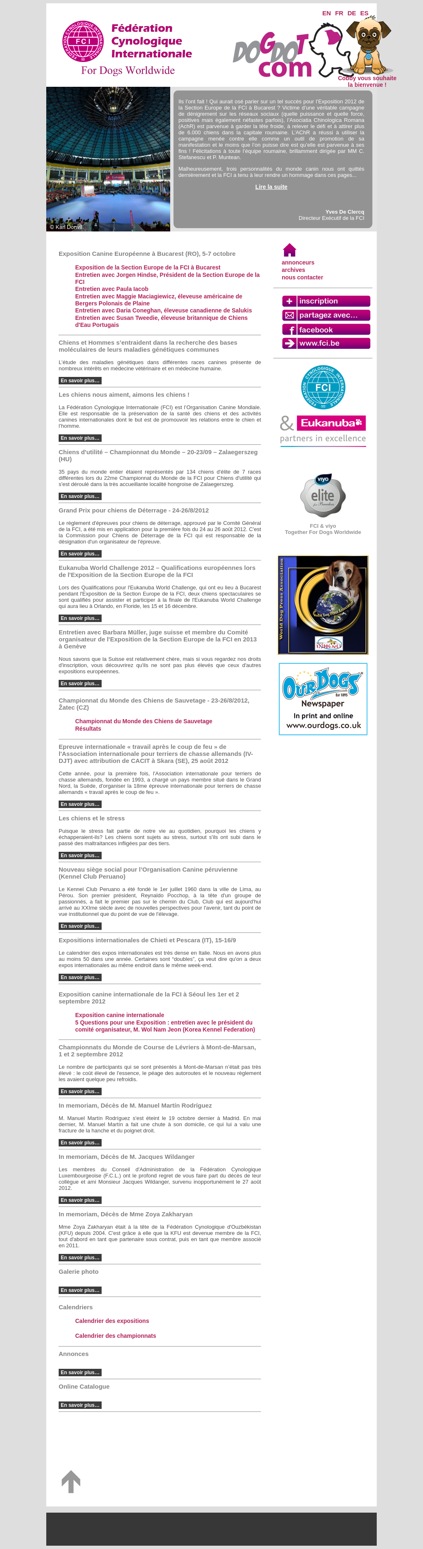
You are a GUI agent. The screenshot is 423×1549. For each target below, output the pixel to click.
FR (339, 13)
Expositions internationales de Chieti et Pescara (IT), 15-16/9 (147, 940)
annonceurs (298, 262)
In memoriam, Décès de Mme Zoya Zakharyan (125, 1214)
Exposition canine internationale (119, 1015)
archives (293, 270)
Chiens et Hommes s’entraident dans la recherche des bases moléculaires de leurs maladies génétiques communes (148, 346)
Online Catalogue (84, 1386)
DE (351, 13)
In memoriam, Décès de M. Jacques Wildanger (127, 1156)
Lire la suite (271, 186)
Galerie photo (79, 1271)
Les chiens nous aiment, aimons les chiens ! (124, 394)
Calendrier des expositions (112, 1321)
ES (364, 13)
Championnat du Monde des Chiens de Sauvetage (143, 721)
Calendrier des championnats (115, 1335)
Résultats (88, 728)
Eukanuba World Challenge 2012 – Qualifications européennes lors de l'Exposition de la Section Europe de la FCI (157, 571)
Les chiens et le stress (92, 818)
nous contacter (302, 277)
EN (326, 13)
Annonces (74, 1353)
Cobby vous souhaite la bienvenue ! (367, 78)
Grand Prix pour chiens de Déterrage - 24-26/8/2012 (134, 510)
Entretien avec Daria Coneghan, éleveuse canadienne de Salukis (163, 310)
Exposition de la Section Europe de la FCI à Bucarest (148, 267)
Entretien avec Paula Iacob (111, 289)
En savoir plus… (80, 381)
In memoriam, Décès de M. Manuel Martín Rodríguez (135, 1105)
